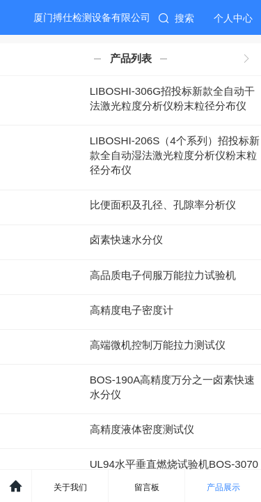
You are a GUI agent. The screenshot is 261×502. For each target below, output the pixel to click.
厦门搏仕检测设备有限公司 (91, 17)
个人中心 (233, 18)
